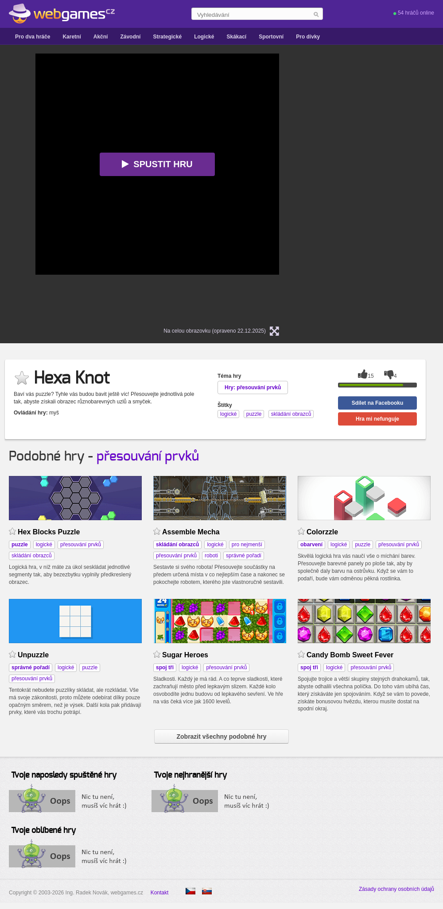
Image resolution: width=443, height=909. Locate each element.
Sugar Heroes (185, 655)
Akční (100, 37)
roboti (211, 555)
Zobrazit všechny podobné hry (221, 736)
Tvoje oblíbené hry (43, 831)
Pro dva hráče (32, 37)
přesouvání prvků (148, 456)
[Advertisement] (372, 186)
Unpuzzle (33, 655)
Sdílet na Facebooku (378, 403)
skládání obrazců (32, 555)
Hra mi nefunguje (377, 419)
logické (44, 544)
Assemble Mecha (191, 532)
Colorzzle (322, 532)
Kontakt (160, 893)
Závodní (130, 37)
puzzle (362, 544)
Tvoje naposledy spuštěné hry (64, 775)
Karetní (71, 37)
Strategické (167, 37)
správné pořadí (243, 555)
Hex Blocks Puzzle (49, 532)
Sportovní (271, 37)
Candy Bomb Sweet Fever (350, 655)
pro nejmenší (247, 544)
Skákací (236, 37)
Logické (204, 37)
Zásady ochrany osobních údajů (396, 889)
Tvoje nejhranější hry (190, 775)
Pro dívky (308, 37)
